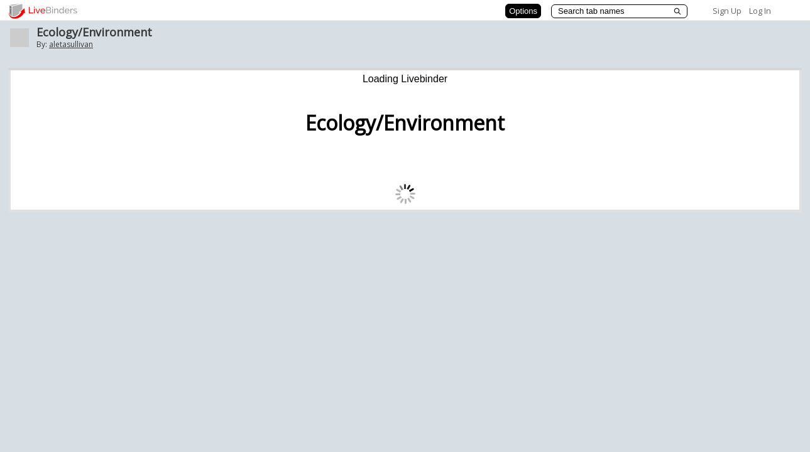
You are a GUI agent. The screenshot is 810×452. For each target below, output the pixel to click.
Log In (760, 10)
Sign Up (727, 10)
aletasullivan (71, 44)
